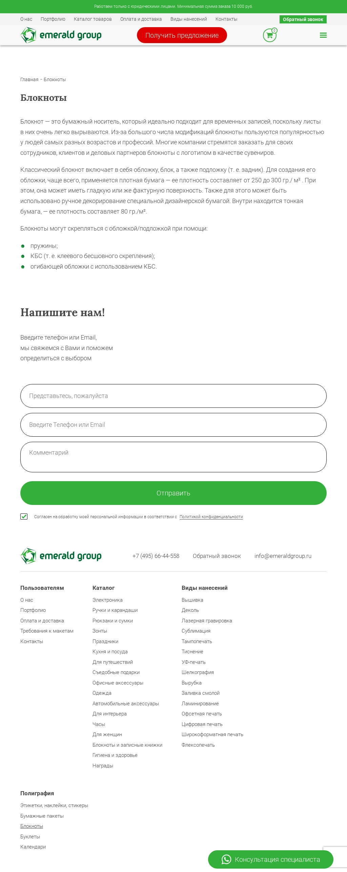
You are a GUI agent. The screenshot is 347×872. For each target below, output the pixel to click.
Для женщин (107, 734)
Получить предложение (182, 35)
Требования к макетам (47, 631)
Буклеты (30, 837)
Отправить (173, 493)
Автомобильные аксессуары (126, 704)
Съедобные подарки (116, 672)
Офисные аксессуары (118, 683)
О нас (26, 19)
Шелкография (198, 672)
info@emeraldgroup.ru (282, 556)
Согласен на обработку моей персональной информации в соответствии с (138, 517)
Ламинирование (200, 704)
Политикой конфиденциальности (211, 516)
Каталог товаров (93, 19)
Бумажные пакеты (42, 816)
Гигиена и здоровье (115, 755)
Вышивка (192, 600)
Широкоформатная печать (212, 734)
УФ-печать (194, 662)
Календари (33, 847)
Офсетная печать (202, 714)
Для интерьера (110, 714)
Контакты (227, 19)
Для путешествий (113, 662)
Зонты (100, 631)
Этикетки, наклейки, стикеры (54, 805)
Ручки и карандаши (115, 610)
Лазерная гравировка (207, 621)
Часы (99, 724)
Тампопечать (197, 641)
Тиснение (192, 652)
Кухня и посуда (110, 652)
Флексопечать (198, 745)
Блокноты (55, 79)
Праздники (105, 641)
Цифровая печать (202, 724)
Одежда (102, 693)
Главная (29, 79)
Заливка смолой (201, 693)
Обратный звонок (303, 19)
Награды (103, 766)
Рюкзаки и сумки (113, 621)
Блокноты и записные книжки (127, 745)
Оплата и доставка (141, 19)
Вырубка (192, 683)
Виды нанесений (188, 19)
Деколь (190, 610)
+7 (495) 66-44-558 (155, 556)
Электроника (108, 600)
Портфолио (53, 19)
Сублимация (196, 631)
